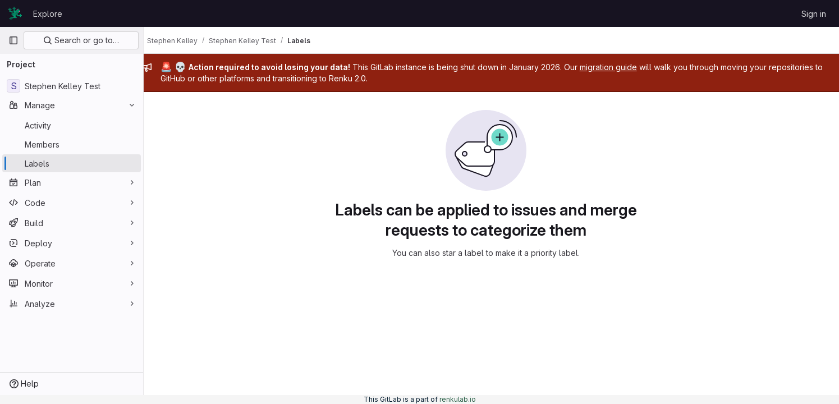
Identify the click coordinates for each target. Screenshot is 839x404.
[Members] (71, 144)
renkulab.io (457, 399)
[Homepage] (15, 13)
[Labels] (71, 163)
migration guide (618, 67)
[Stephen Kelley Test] (71, 86)
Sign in (813, 14)
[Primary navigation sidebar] (13, 40)
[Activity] (71, 125)
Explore (47, 14)
